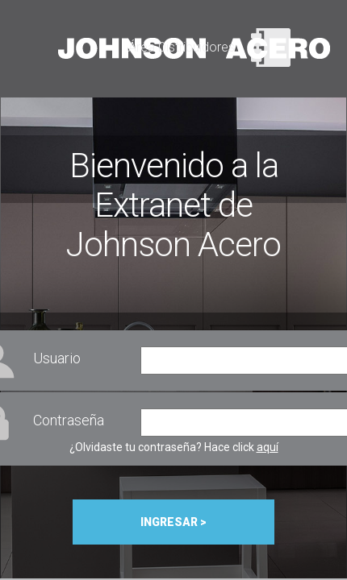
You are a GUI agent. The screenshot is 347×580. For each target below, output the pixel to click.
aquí (267, 447)
